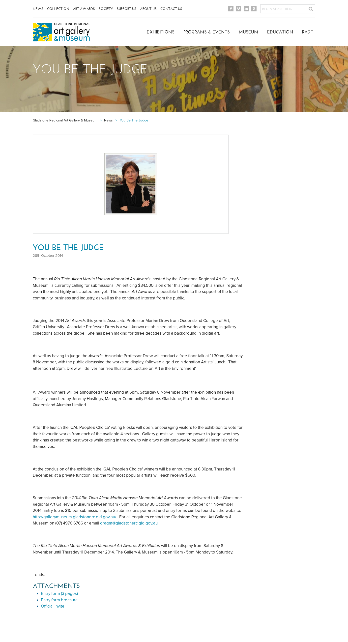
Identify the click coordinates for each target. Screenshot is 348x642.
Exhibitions (160, 32)
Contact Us (171, 9)
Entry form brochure (59, 600)
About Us (148, 9)
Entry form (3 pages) (59, 593)
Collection (58, 9)
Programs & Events (206, 32)
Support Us (126, 9)
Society (106, 9)
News (38, 9)
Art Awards (84, 9)
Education (280, 32)
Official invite (52, 606)
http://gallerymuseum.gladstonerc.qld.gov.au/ (74, 517)
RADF (307, 32)
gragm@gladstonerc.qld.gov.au (129, 523)
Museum (248, 32)
